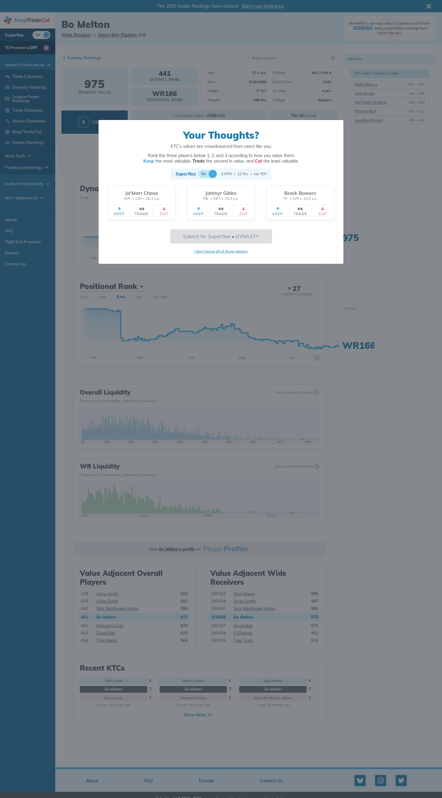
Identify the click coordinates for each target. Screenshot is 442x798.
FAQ (9, 230)
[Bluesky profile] (360, 780)
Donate (12, 252)
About (11, 219)
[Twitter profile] (401, 780)
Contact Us (15, 263)
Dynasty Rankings (84, 58)
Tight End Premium (23, 241)
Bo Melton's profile (177, 548)
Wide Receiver (76, 35)
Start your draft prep (263, 6)
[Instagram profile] (380, 780)
